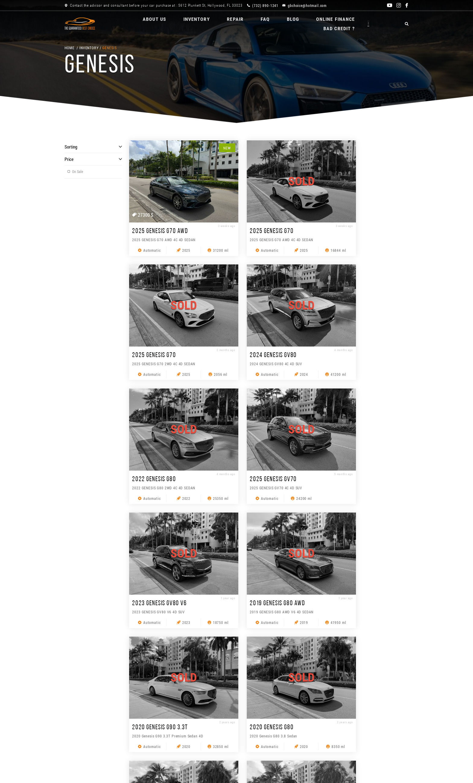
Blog (279, 23)
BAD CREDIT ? (376, 23)
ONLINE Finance (322, 23)
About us (136, 23)
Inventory (179, 23)
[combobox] (356, 748)
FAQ (250, 23)
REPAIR (219, 23)
